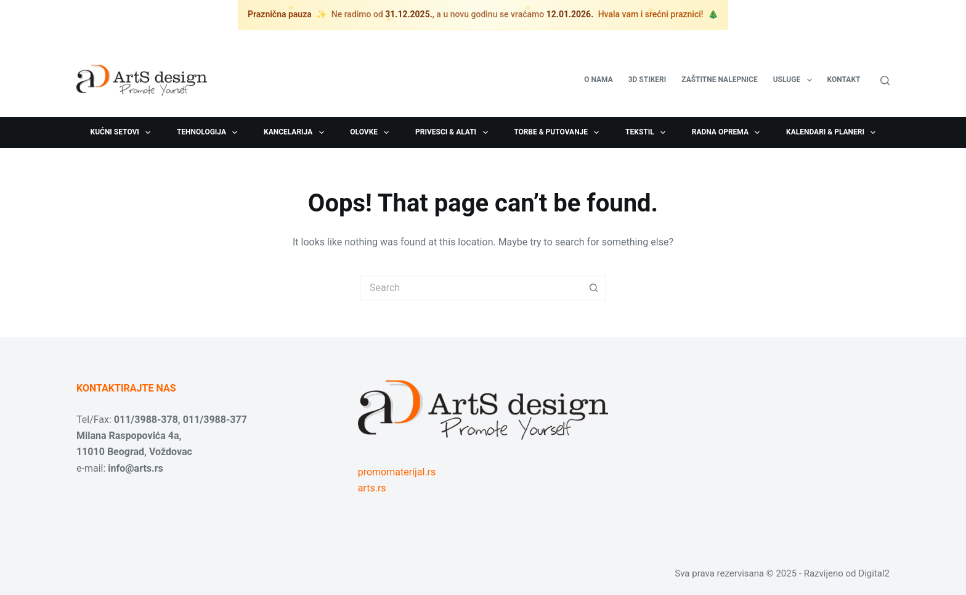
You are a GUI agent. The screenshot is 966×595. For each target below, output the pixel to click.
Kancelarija (296, 132)
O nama (598, 79)
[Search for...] (471, 288)
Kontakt (844, 79)
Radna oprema (728, 132)
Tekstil (647, 132)
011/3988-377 (215, 419)
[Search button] (594, 288)
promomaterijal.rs (397, 472)
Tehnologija (210, 132)
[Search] (885, 80)
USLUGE (795, 80)
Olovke (372, 132)
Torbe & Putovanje (559, 132)
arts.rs (372, 488)
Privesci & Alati (453, 132)
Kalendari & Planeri (833, 132)
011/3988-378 (146, 419)
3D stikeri (647, 79)
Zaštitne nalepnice (719, 79)
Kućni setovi (123, 132)
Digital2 (874, 573)
